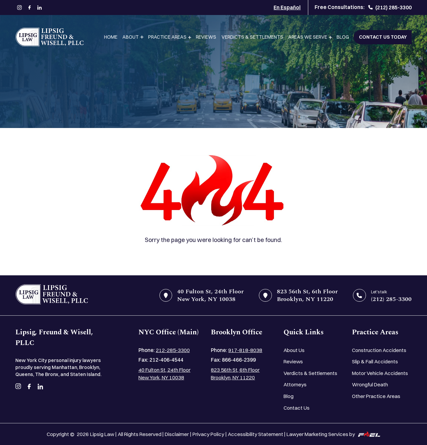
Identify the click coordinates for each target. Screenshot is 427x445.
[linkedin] (39, 7)
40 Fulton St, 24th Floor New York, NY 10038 (164, 374)
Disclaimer (177, 434)
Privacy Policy (208, 434)
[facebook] (29, 7)
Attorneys (295, 384)
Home (110, 37)
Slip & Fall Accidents (375, 361)
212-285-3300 (173, 350)
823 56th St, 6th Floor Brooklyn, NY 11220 (235, 374)
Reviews (206, 37)
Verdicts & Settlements (252, 37)
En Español (287, 7)
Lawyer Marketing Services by (333, 434)
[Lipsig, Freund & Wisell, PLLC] (49, 37)
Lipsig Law (102, 434)
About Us (294, 350)
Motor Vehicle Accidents (380, 373)
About (130, 37)
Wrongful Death (370, 384)
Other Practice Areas (376, 396)
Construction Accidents (379, 350)
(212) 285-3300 (390, 7)
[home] (51, 295)
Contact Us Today (383, 37)
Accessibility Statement (255, 434)
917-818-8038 (245, 350)
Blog (343, 37)
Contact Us (297, 408)
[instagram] (19, 7)
